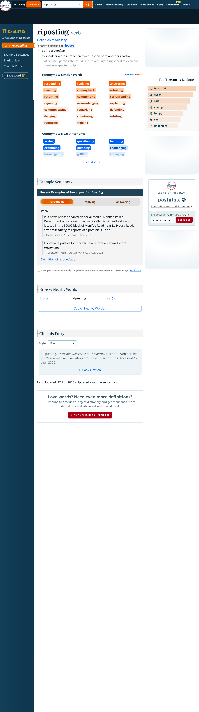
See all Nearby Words (89, 308)
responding (57, 201)
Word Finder (147, 4)
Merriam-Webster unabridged (90, 415)
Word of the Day (114, 4)
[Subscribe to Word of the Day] (163, 220)
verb (76, 32)
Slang (160, 4)
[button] (187, 4)
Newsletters (172, 4)
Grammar (132, 4)
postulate (169, 199)
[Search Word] (88, 4)
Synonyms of (16, 38)
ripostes (44, 298)
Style (42, 343)
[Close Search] (80, 4)
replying (90, 202)
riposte (69, 45)
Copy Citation (90, 370)
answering (123, 202)
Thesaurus (13, 30)
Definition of (53, 40)
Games (98, 4)
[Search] (67, 4)
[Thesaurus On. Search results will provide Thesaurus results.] (27, 4)
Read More (135, 270)
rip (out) (112, 298)
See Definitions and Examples (170, 206)
